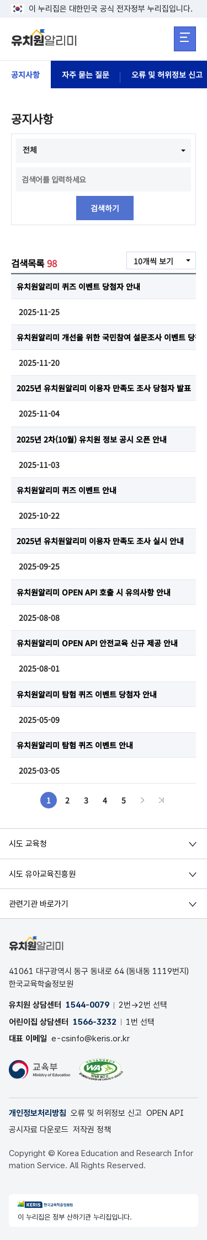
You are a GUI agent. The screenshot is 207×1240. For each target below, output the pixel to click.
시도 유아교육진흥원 (42, 874)
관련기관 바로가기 (38, 904)
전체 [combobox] (30, 149)
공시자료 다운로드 (38, 1130)
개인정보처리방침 (37, 1113)
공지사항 (25, 74)
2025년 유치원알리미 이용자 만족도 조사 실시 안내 (100, 540)
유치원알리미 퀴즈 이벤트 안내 (66, 490)
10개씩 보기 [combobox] (153, 261)
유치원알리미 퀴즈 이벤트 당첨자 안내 (78, 286)
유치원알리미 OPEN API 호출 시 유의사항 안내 (94, 592)
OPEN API (165, 1113)
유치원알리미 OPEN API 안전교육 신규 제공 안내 (97, 642)
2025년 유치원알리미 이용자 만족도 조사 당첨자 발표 (104, 387)
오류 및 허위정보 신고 (106, 1113)
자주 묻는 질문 (85, 74)
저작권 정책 (92, 1130)
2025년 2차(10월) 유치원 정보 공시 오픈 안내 (92, 439)
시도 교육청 (28, 844)
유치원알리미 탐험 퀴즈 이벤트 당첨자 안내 (87, 694)
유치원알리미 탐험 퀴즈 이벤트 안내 (75, 745)
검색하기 (105, 208)
